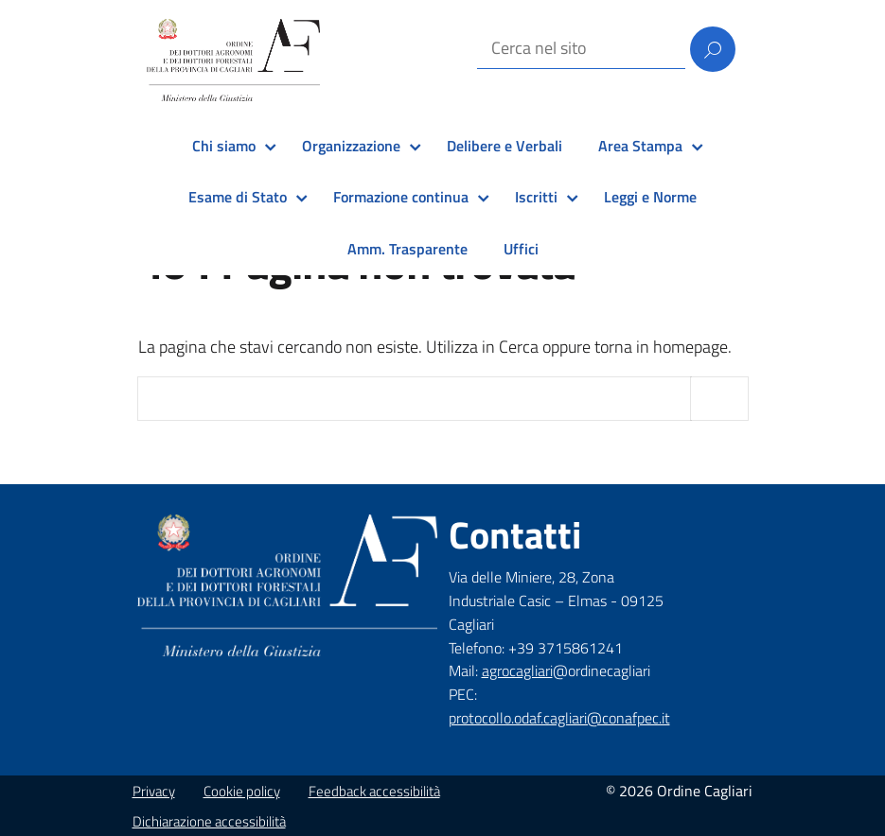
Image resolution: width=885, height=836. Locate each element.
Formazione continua (401, 196)
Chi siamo (224, 145)
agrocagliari (517, 670)
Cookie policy (242, 791)
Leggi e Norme (650, 196)
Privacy (154, 791)
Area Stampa (640, 145)
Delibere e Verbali (504, 145)
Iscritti (536, 196)
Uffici (521, 248)
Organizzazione (351, 145)
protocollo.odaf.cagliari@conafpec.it (559, 717)
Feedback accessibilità (374, 791)
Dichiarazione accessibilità (209, 821)
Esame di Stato (237, 196)
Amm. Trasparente (407, 248)
